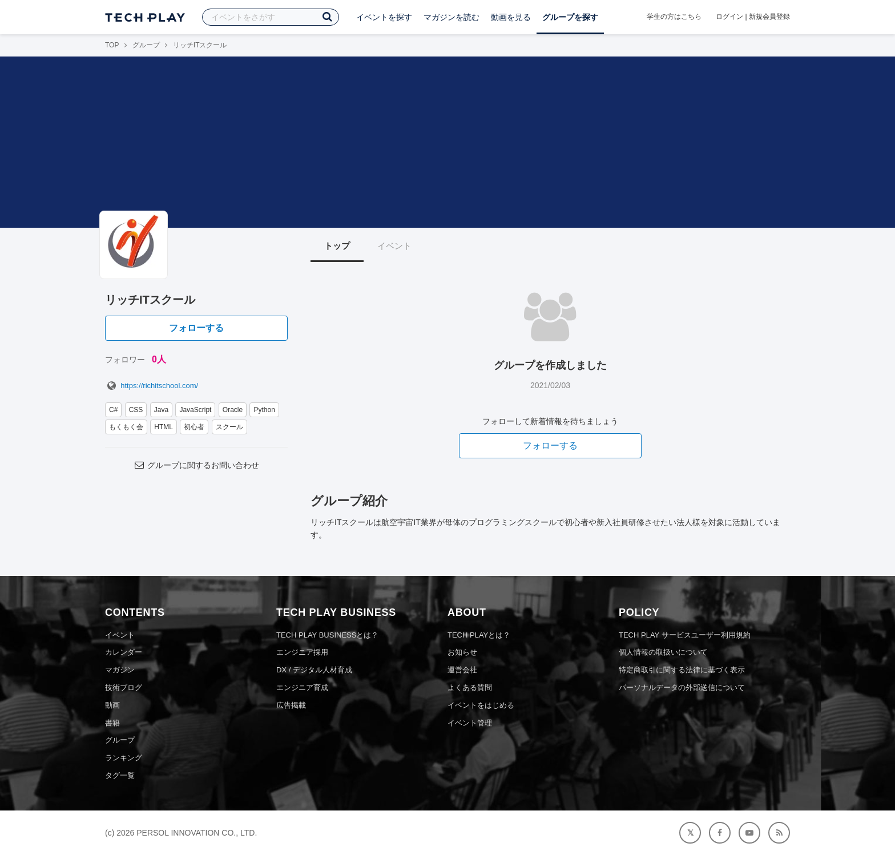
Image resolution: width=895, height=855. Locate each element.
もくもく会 (126, 427)
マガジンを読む (451, 17)
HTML (163, 427)
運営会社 (462, 670)
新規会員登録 (769, 17)
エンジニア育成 (302, 687)
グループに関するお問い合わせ (196, 465)
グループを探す (570, 17)
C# (113, 410)
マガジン (120, 670)
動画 (112, 705)
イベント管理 (470, 723)
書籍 (112, 723)
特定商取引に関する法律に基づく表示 (682, 670)
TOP (112, 45)
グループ (146, 45)
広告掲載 (291, 705)
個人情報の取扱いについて (663, 652)
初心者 (194, 427)
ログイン (729, 17)
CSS (136, 410)
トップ (337, 246)
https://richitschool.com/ (151, 385)
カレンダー (123, 652)
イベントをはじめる (481, 705)
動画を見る (511, 17)
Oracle (233, 410)
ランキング (123, 757)
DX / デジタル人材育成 (314, 670)
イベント (394, 246)
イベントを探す (384, 17)
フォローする (196, 328)
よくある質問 (470, 687)
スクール (229, 427)
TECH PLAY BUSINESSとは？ (327, 635)
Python (264, 410)
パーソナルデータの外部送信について (682, 687)
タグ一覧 (120, 775)
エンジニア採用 (302, 652)
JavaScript (195, 410)
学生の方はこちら (674, 17)
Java (161, 410)
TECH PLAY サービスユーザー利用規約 (685, 635)
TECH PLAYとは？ (479, 635)
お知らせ (462, 652)
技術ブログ (123, 687)
